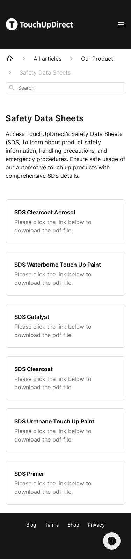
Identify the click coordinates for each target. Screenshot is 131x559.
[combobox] (65, 87)
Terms (52, 525)
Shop (73, 525)
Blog (31, 525)
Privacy (96, 525)
